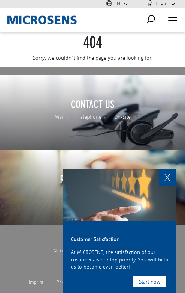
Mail (60, 117)
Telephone (89, 117)
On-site (122, 117)
